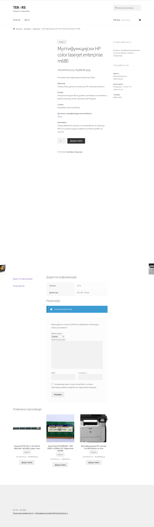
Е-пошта (82, 373)
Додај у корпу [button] (27, 462)
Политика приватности (23, 513)
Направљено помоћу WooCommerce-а (51, 513)
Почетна (19, 29)
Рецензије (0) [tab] (18, 286)
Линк (60, 116)
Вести (27, 20)
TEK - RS (19, 7)
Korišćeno (27, 29)
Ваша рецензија (58, 339)
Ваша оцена (57, 333)
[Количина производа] (62, 141)
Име (53, 373)
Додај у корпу (76, 140)
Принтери (36, 29)
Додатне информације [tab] (23, 279)
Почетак (16, 20)
